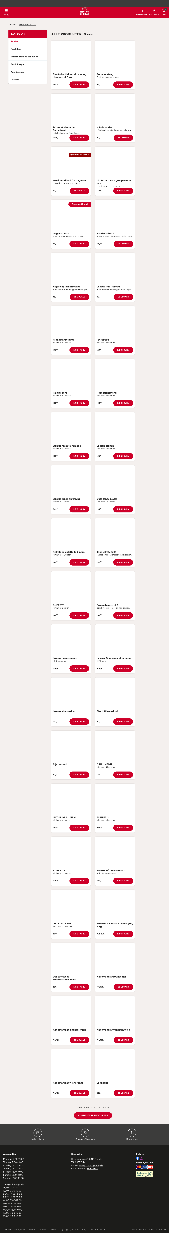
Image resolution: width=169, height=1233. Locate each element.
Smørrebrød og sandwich (24, 57)
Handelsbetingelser (15, 1230)
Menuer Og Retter (27, 25)
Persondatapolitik (37, 1230)
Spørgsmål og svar (85, 1134)
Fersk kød (16, 49)
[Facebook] (137, 1158)
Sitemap (134, 1229)
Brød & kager (18, 64)
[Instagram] (141, 1158)
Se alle (14, 41)
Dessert (15, 80)
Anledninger (17, 72)
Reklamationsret (97, 1230)
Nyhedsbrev (37, 1134)
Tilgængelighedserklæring (72, 1230)
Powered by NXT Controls (152, 1230)
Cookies (52, 1230)
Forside (12, 25)
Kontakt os (132, 1134)
